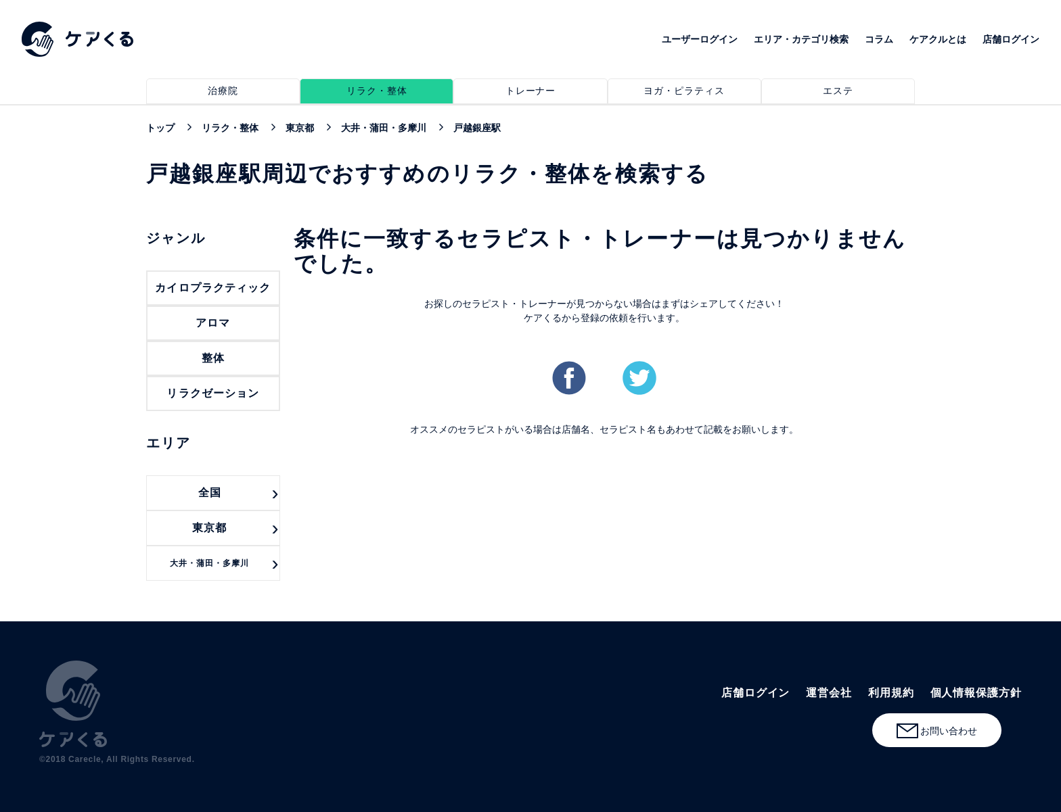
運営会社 (829, 692)
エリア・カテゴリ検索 (801, 39)
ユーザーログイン (700, 39)
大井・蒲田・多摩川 (210, 563)
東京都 (209, 527)
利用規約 (891, 692)
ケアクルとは (937, 39)
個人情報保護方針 (976, 692)
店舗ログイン (1011, 39)
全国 (209, 492)
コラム (879, 39)
